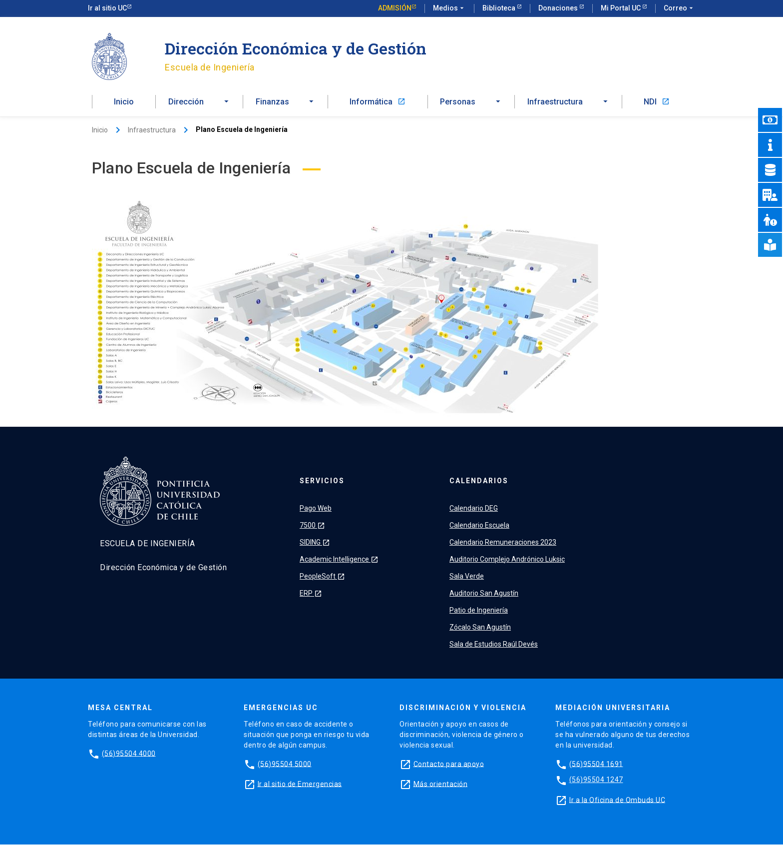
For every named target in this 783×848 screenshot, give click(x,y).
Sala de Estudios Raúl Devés (493, 648)
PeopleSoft (322, 580)
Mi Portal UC (621, 8)
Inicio (124, 103)
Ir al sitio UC (107, 8)
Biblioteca (499, 8)
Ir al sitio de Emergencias (300, 787)
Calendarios (478, 484)
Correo (679, 8)
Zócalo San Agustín (480, 631)
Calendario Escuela (479, 529)
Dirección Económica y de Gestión (295, 48)
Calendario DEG (473, 512)
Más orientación (440, 787)
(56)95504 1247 (596, 783)
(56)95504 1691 (596, 767)
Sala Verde (466, 580)
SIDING (315, 546)
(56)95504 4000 (129, 757)
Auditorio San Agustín (483, 597)
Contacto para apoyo (448, 767)
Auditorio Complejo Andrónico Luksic (507, 563)
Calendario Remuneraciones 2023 (502, 546)
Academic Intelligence (339, 563)
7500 (312, 529)
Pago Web (316, 512)
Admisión (394, 8)
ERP (311, 597)
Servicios (322, 484)
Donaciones (558, 8)
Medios (449, 8)
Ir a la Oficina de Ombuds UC (617, 803)
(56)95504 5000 (285, 767)
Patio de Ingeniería (478, 614)
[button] (199, 103)
